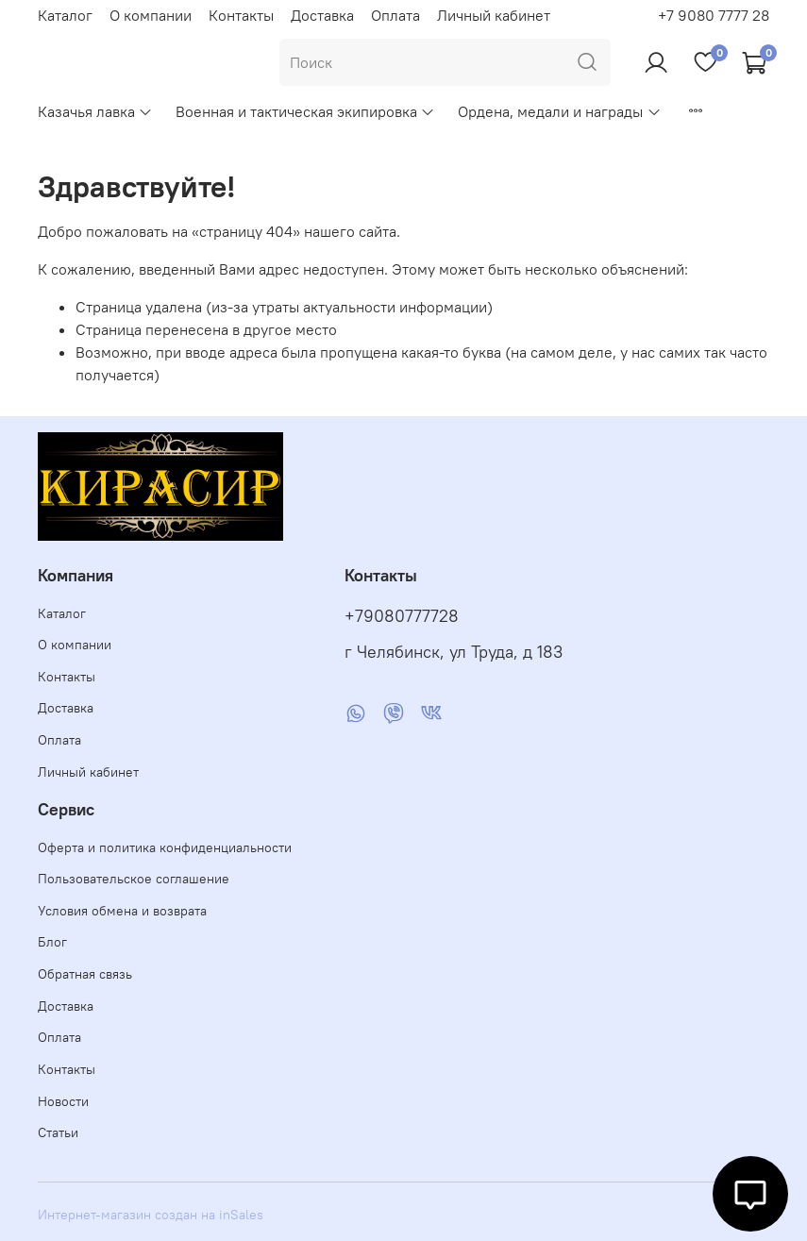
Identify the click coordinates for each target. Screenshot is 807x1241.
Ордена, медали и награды (559, 111)
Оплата (395, 15)
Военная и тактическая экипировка (305, 111)
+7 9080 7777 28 (713, 15)
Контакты (241, 15)
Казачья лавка (95, 111)
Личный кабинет (493, 15)
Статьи (58, 1132)
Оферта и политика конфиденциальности (165, 847)
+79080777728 (402, 616)
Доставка (322, 15)
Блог (52, 941)
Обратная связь (85, 973)
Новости (63, 1101)
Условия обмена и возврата (122, 910)
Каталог (65, 15)
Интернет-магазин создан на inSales (150, 1214)
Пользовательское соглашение (133, 878)
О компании (150, 15)
